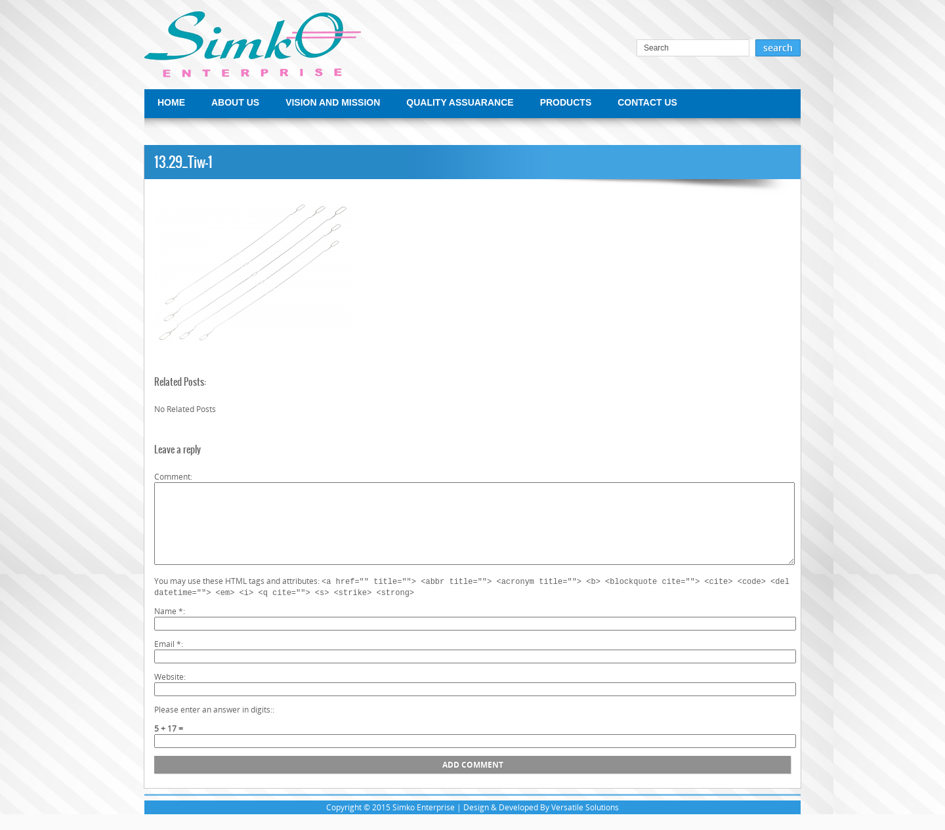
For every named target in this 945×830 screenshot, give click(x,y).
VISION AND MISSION (332, 102)
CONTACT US (647, 102)
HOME (171, 102)
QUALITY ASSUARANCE (459, 102)
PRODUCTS (566, 102)
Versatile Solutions (585, 823)
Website (169, 692)
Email (167, 659)
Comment (172, 476)
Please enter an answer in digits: (213, 725)
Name (168, 627)
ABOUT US (235, 102)
